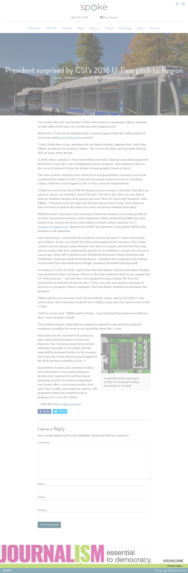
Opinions (94, 28)
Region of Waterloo (69, 137)
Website (42, 510)
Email (42, 497)
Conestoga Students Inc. (53, 226)
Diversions (34, 28)
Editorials (51, 28)
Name (42, 484)
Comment (44, 442)
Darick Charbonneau (120, 77)
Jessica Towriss (70, 404)
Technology (125, 28)
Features (67, 28)
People (109, 28)
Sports (140, 28)
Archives (155, 28)
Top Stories (108, 17)
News (80, 28)
